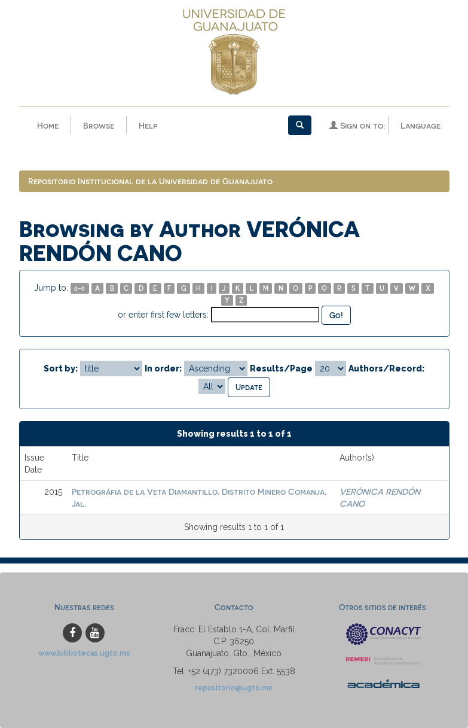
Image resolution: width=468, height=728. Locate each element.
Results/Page (281, 368)
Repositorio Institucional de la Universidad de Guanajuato (150, 181)
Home (48, 125)
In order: (163, 368)
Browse (98, 125)
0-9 (79, 288)
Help (148, 125)
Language (420, 125)
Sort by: (61, 368)
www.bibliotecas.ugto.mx (84, 652)
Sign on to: (357, 125)
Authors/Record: (386, 368)
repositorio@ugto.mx (234, 687)
